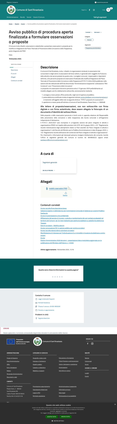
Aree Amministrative (13, 361)
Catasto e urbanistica (39, 368)
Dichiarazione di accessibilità (67, 396)
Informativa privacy (64, 390)
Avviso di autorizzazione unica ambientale (54, 216)
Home (10, 24)
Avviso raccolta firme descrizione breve (54, 208)
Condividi (89, 32)
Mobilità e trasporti (38, 371)
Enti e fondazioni (12, 368)
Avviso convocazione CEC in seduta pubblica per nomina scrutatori (63, 228)
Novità (17, 24)
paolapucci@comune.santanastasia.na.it (54, 140)
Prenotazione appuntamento (41, 386)
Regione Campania (12, 2)
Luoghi (87, 373)
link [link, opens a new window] (75, 413)
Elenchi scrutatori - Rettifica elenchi (52, 225)
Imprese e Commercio (39, 361)
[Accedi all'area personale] (101, 2)
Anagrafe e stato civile (39, 358)
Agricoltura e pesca (64, 371)
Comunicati (88, 361)
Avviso (43, 238)
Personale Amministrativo (14, 374)
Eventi (87, 376)
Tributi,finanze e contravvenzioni (68, 361)
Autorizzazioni (63, 367)
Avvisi (23, 24)
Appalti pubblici (37, 364)
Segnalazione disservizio (40, 390)
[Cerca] (108, 10)
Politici (9, 371)
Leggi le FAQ (36, 393)
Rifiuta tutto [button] (65, 416)
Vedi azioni (98, 32)
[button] (58, 421)
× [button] (115, 404)
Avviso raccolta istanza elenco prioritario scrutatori (57, 230)
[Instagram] (92, 10)
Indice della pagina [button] (16, 64)
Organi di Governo (12, 358)
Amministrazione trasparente (67, 386)
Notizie (87, 358)
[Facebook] (88, 10)
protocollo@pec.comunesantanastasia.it (94, 97)
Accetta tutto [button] (51, 416)
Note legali (62, 393)
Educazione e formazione (66, 358)
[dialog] (58, 413)
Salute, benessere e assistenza (68, 364)
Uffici (8, 364)
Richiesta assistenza (39, 396)
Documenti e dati (12, 377)
